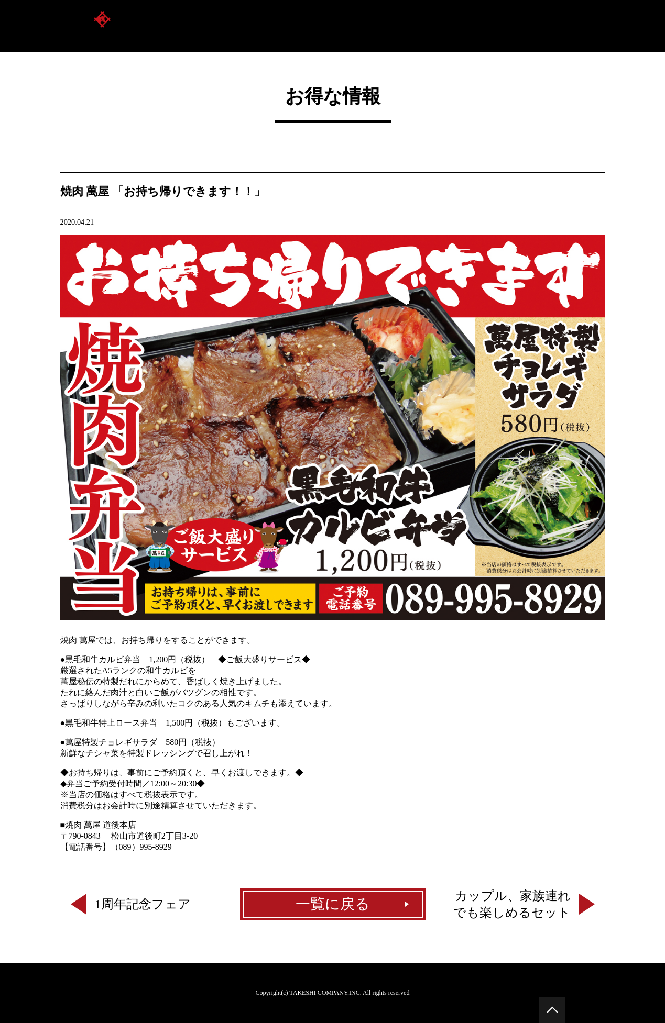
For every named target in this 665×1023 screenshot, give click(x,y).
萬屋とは (320, 25)
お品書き (429, 25)
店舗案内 (374, 25)
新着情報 (588, 25)
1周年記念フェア (143, 904)
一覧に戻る (333, 904)
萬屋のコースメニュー (509, 25)
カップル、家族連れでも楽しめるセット (512, 904)
